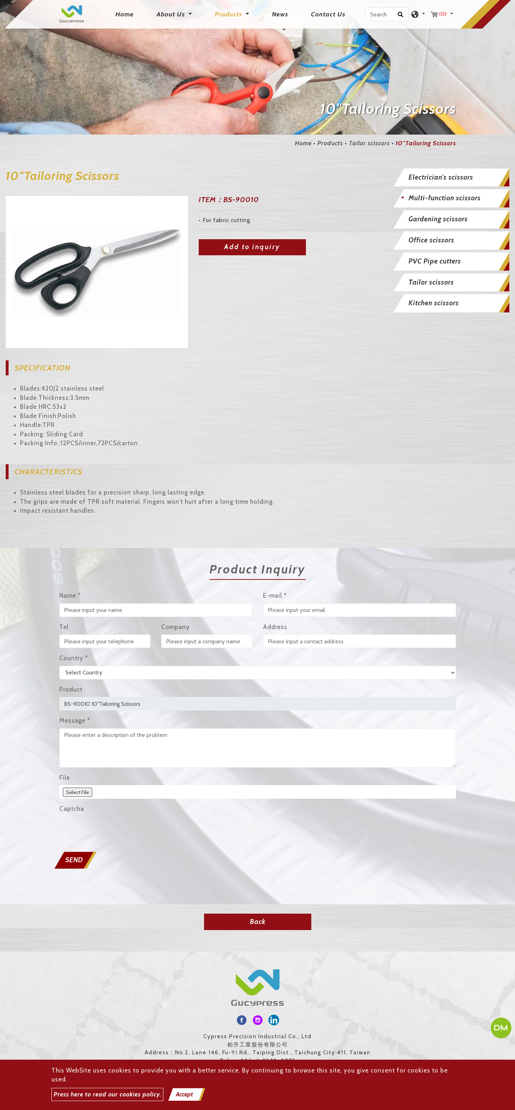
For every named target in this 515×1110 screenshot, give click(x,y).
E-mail (275, 595)
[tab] (450, 178)
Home (126, 13)
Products (330, 143)
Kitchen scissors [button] (433, 303)
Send (74, 860)
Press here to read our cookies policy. (107, 1094)
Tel (64, 627)
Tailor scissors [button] (431, 282)
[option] (97, 272)
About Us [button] (172, 14)
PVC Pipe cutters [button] (434, 261)
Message (74, 720)
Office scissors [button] (431, 240)
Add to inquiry (252, 247)
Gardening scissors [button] (438, 219)
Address (275, 627)
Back (258, 922)
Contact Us (328, 14)
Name (70, 595)
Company (175, 627)
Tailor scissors (369, 143)
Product (71, 689)
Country (73, 658)
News (280, 14)
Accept (184, 1094)
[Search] (387, 14)
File (64, 777)
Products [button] (229, 14)
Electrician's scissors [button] (440, 177)
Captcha (71, 808)
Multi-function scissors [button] (444, 198)
